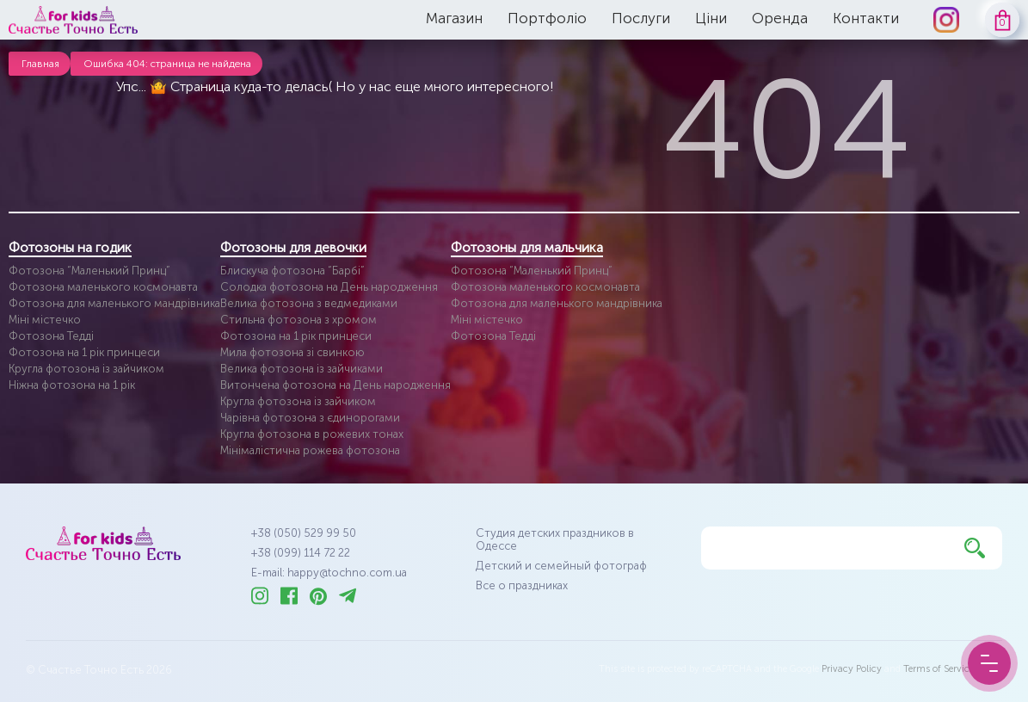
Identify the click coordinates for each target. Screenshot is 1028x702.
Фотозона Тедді (51, 335)
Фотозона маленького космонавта (103, 286)
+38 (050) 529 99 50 (303, 532)
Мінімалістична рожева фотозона (310, 450)
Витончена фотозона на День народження (335, 385)
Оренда (780, 18)
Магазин (454, 18)
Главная (40, 64)
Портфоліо (547, 18)
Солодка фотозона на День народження (329, 286)
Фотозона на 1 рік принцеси (84, 352)
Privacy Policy (852, 668)
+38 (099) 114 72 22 (300, 552)
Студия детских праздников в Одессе (555, 539)
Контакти (866, 18)
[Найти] (974, 548)
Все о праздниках (522, 585)
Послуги (641, 18)
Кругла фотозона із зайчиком (86, 368)
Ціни (711, 18)
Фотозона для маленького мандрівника (114, 303)
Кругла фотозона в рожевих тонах (311, 434)
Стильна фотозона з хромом (298, 319)
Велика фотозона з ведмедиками (308, 303)
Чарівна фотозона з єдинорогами (310, 417)
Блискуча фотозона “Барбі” (292, 270)
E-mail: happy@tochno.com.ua (329, 572)
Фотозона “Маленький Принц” (89, 270)
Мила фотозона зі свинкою (292, 352)
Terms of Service (938, 668)
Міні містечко (45, 319)
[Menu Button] (989, 663)
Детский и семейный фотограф (561, 565)
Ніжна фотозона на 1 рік (72, 385)
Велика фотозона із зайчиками (301, 368)
